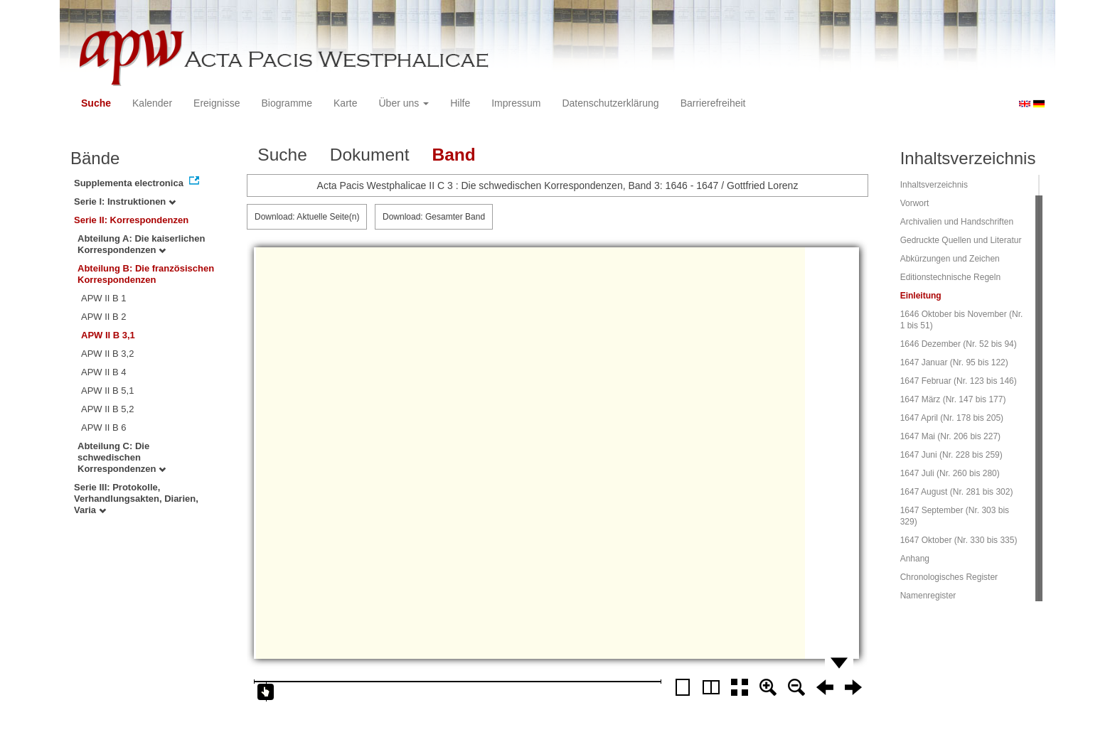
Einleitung (920, 296)
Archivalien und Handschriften (956, 222)
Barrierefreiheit (713, 103)
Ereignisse (216, 103)
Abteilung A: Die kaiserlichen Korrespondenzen (141, 244)
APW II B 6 (104, 427)
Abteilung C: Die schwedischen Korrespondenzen (122, 457)
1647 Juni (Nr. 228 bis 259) (951, 455)
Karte (345, 103)
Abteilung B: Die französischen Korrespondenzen (146, 274)
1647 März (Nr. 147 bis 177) (953, 399)
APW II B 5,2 (107, 409)
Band (453, 154)
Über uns (404, 103)
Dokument (370, 154)
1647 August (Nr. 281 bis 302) (956, 492)
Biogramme (286, 103)
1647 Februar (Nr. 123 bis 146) (958, 381)
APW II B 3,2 (107, 353)
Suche (96, 103)
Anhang (914, 559)
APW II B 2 (104, 316)
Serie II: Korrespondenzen (131, 220)
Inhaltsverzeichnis (934, 185)
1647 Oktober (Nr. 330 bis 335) (959, 540)
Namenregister (928, 596)
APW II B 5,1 (107, 390)
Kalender (152, 103)
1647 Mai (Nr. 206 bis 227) (950, 436)
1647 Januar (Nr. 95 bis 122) (954, 362)
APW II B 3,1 (108, 335)
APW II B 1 (104, 298)
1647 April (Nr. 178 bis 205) (951, 418)
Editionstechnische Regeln (950, 277)
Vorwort (914, 203)
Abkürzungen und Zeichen (950, 259)
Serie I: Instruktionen (125, 201)
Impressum (515, 103)
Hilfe (460, 103)
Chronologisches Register (949, 577)
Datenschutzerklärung (610, 103)
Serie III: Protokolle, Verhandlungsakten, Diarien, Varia (136, 498)
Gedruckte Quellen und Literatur (961, 240)
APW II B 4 (104, 372)
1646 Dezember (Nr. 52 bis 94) (958, 344)
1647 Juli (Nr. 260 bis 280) (950, 473)
